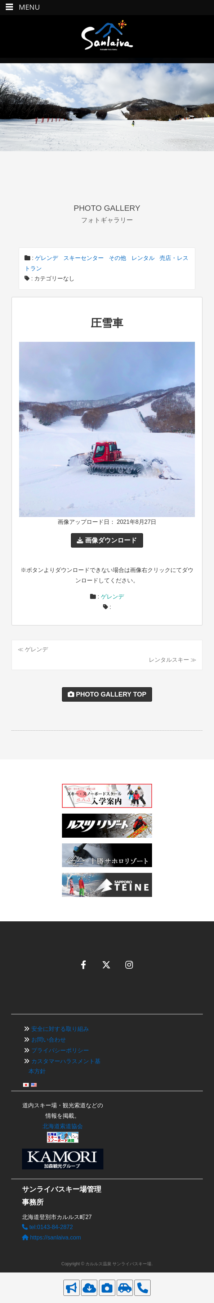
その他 (117, 258)
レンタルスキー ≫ (172, 660)
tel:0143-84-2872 (47, 1227)
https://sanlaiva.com (51, 1237)
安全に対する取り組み (60, 1029)
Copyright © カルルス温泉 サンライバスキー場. (107, 1263)
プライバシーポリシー (60, 1050)
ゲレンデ (46, 258)
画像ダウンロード (107, 540)
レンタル (143, 258)
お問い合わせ (48, 1040)
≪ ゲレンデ (33, 649)
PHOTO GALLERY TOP (107, 694)
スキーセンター (83, 258)
